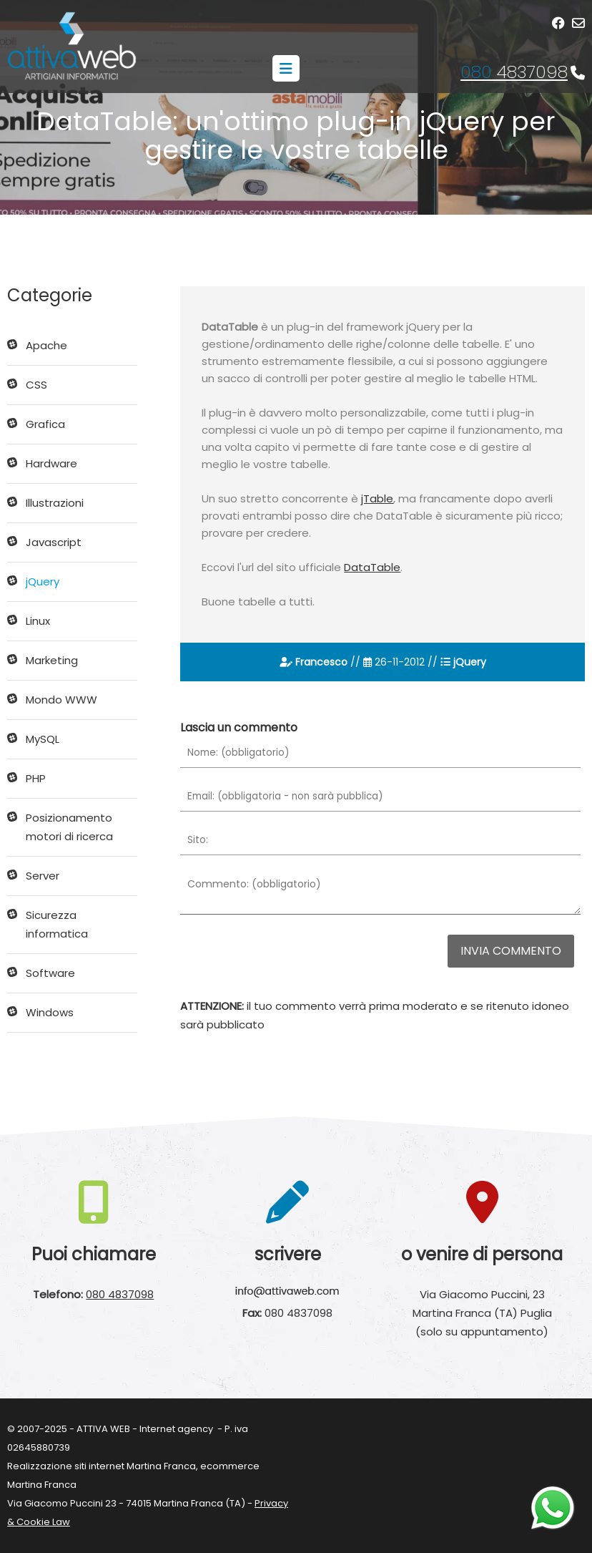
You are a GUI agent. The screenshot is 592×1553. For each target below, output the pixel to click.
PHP (36, 778)
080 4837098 (120, 1294)
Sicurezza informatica (57, 924)
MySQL (42, 738)
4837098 (514, 72)
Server (42, 875)
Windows (50, 1012)
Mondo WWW (61, 699)
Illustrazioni (55, 502)
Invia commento (510, 951)
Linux (38, 620)
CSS (36, 384)
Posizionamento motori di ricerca (69, 827)
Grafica (45, 424)
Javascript (54, 542)
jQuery (42, 581)
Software (50, 972)
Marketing (52, 660)
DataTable (372, 567)
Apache (46, 345)
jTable (377, 498)
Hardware (51, 463)
